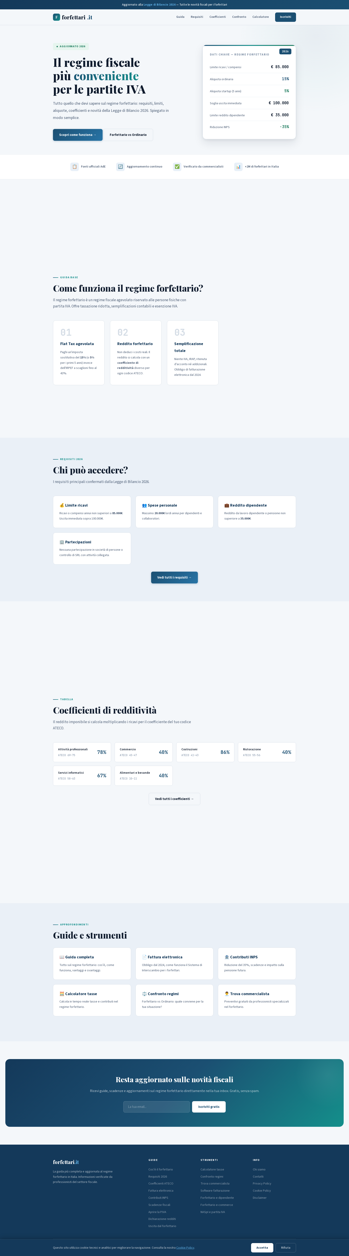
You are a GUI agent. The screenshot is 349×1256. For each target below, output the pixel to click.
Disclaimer (260, 1198)
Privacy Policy (262, 1183)
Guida (180, 17)
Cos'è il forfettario (160, 1169)
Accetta (262, 1248)
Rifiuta (285, 1248)
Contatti (258, 1176)
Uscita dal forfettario (162, 1226)
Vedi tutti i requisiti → (174, 577)
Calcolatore (260, 17)
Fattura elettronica (160, 1190)
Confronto (239, 17)
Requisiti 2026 (157, 1176)
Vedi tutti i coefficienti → (174, 799)
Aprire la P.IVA (157, 1212)
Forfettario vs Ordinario (128, 135)
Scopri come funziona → (77, 135)
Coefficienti (217, 17)
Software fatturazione (215, 1190)
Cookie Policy (262, 1190)
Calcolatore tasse (212, 1169)
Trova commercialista (215, 1183)
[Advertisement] (174, 217)
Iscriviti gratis (208, 1107)
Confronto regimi (212, 1176)
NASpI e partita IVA (213, 1212)
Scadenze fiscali (159, 1205)
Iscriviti (285, 17)
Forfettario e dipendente (217, 1198)
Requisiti (197, 17)
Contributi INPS (158, 1198)
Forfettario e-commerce (217, 1205)
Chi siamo (259, 1169)
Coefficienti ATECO (160, 1183)
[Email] (156, 1107)
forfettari (72, 17)
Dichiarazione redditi (162, 1219)
